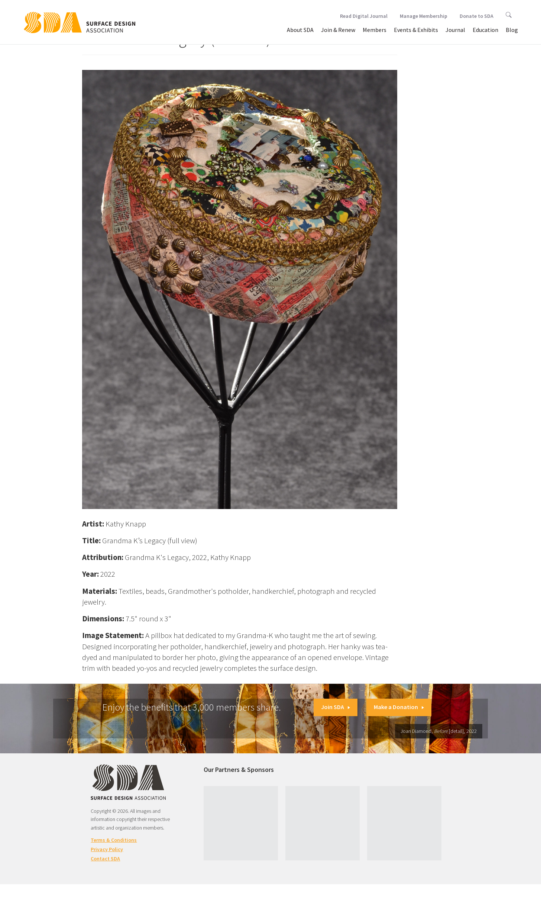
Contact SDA (105, 858)
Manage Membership (423, 16)
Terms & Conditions (114, 840)
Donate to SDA (476, 16)
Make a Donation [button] (399, 707)
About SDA (300, 29)
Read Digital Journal (364, 16)
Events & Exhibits (416, 29)
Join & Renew (338, 29)
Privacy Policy (107, 849)
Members (374, 29)
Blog (512, 29)
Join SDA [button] (335, 707)
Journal (455, 29)
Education (485, 29)
